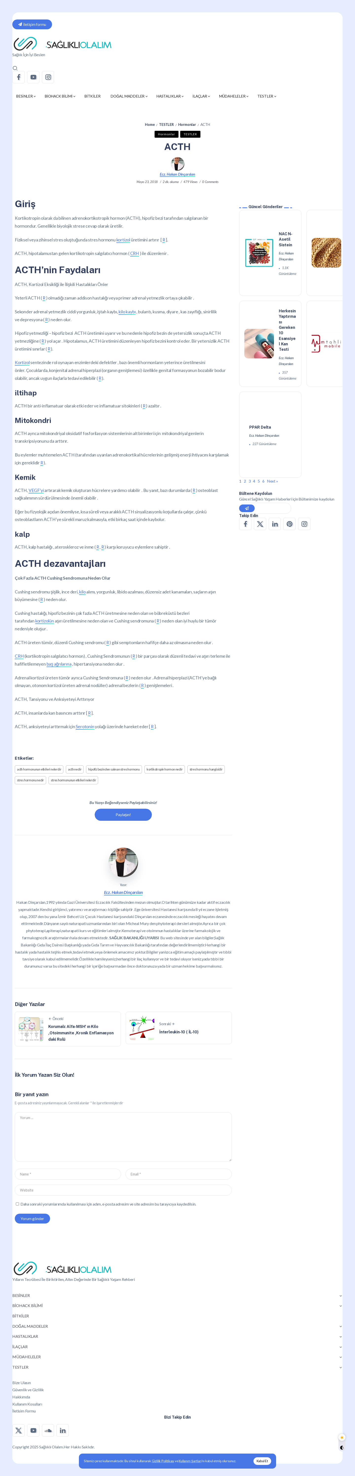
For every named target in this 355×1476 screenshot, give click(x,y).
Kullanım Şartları (190, 1461)
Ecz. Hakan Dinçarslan (177, 174)
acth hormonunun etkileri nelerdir (39, 769)
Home (150, 124)
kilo (82, 591)
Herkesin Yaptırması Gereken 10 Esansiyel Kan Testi (287, 330)
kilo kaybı (127, 311)
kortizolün (44, 620)
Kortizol (22, 362)
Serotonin (85, 726)
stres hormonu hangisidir (206, 769)
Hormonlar (187, 124)
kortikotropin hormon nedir (165, 769)
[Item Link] (259, 253)
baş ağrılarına (59, 664)
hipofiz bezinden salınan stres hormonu (114, 769)
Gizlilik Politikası (163, 1461)
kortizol (123, 239)
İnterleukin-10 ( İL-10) (178, 1032)
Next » (272, 481)
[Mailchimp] (247, 508)
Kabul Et (262, 1461)
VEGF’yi (36, 490)
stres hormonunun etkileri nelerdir (73, 780)
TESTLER (166, 124)
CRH (134, 253)
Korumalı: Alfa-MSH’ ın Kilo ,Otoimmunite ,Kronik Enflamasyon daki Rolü (81, 1032)
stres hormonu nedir (30, 780)
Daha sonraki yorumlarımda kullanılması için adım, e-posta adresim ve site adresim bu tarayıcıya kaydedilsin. (108, 1204)
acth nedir (74, 769)
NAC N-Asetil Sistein (285, 239)
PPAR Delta (260, 427)
